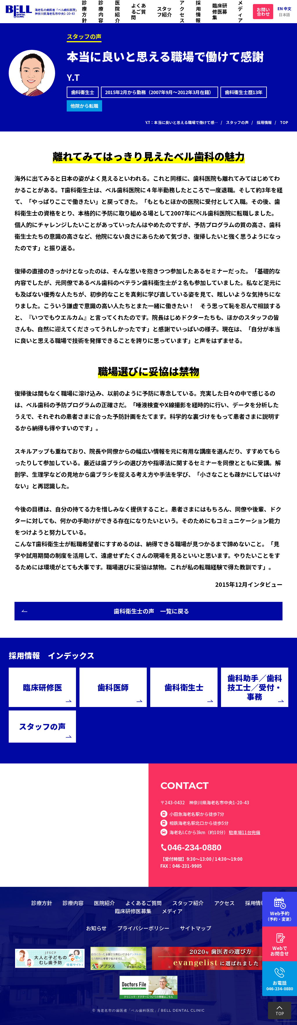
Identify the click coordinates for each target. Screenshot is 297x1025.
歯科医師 (113, 687)
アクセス (182, 11)
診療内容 (100, 11)
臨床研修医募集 (219, 11)
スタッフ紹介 (164, 11)
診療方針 (84, 11)
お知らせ (96, 928)
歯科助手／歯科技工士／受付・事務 (254, 687)
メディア (240, 11)
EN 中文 (284, 8)
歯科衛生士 (184, 687)
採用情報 (198, 11)
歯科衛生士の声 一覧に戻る (151, 611)
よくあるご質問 (138, 11)
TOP (280, 1013)
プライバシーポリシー (143, 928)
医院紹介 (117, 11)
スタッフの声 (42, 726)
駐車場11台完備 (244, 832)
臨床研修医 (42, 687)
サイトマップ (195, 928)
